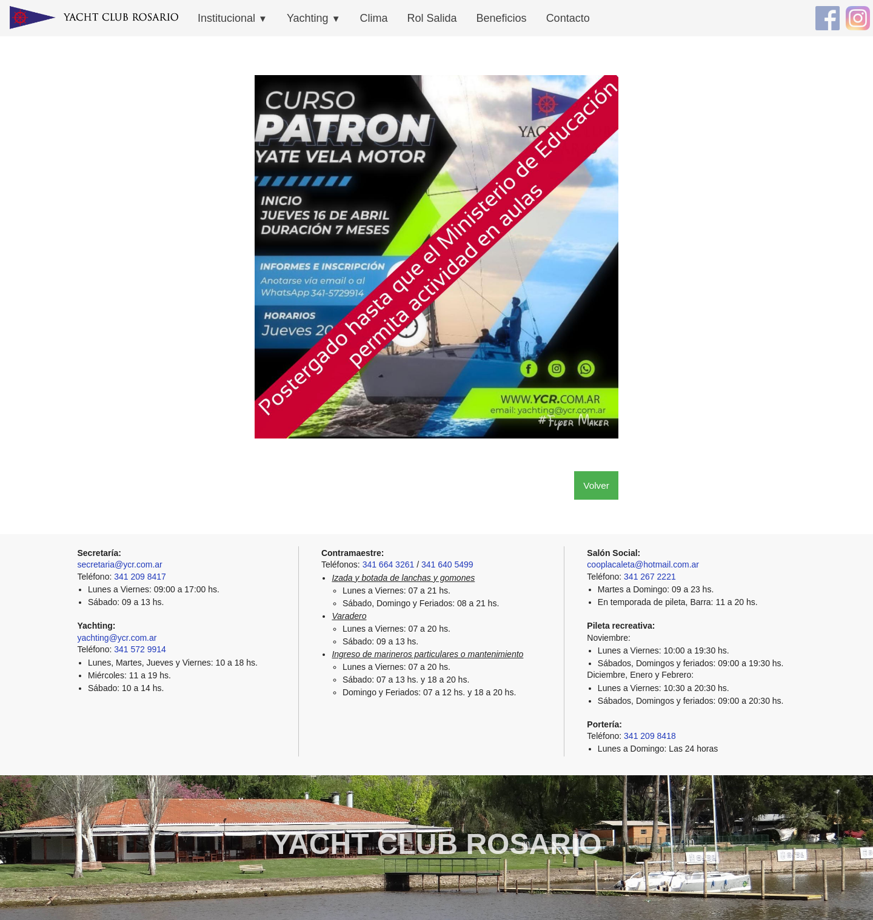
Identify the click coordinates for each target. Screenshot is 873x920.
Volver (596, 485)
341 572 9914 (140, 649)
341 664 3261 (389, 564)
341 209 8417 (140, 576)
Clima (374, 18)
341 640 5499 (447, 564)
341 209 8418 (650, 736)
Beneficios (502, 18)
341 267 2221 (650, 576)
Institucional (232, 18)
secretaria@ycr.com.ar (120, 564)
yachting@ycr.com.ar (117, 638)
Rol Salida (432, 18)
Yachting (314, 18)
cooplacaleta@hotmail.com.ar (643, 564)
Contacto (568, 18)
